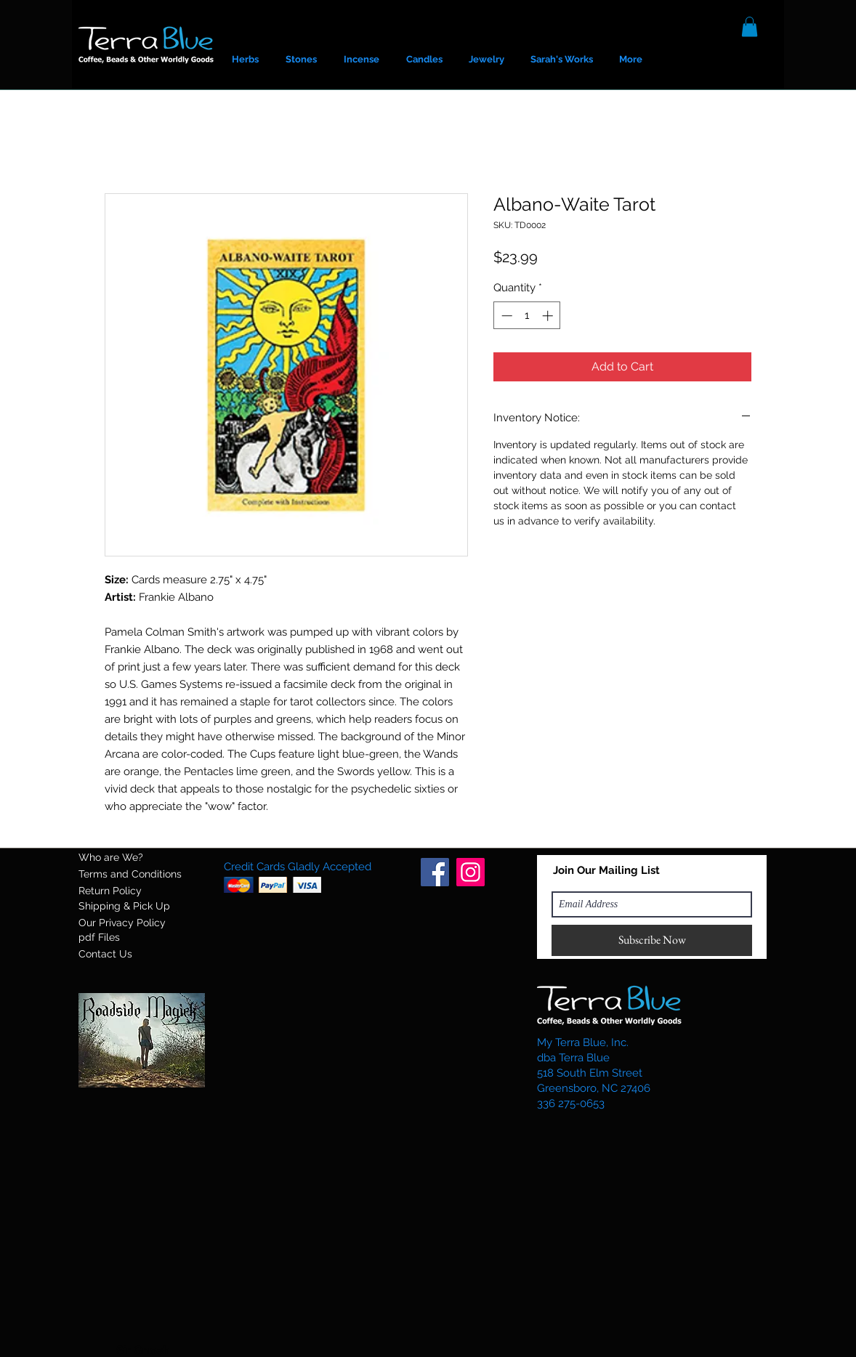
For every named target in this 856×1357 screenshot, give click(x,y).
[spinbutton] (527, 315)
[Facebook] (435, 872)
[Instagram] (470, 872)
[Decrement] (505, 315)
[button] (749, 26)
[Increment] (549, 315)
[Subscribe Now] (652, 940)
